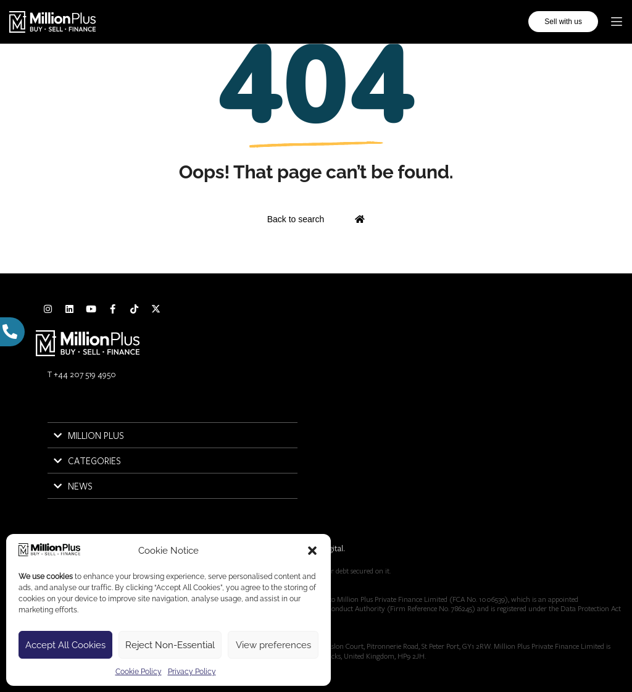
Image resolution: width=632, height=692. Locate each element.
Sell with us (563, 21)
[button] (312, 550)
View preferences (273, 645)
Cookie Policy (138, 671)
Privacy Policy (192, 671)
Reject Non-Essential (170, 645)
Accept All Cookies (65, 645)
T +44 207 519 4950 (82, 374)
